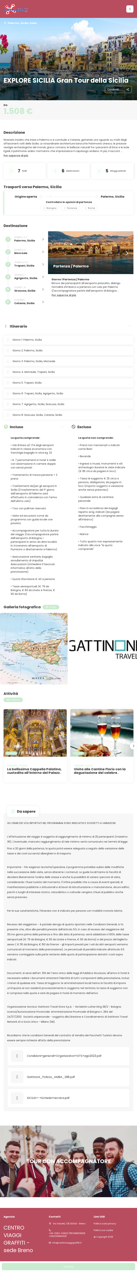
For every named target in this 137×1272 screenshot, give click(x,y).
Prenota (68, 1266)
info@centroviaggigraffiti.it (67, 1242)
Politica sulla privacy (105, 1223)
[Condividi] (118, 89)
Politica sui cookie (103, 1230)
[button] (129, 9)
